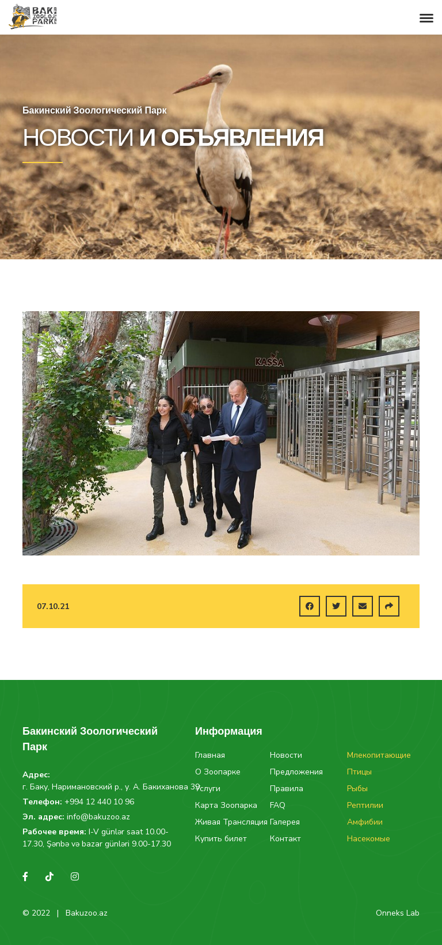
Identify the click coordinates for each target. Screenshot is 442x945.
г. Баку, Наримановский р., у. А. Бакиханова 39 (111, 786)
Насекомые (368, 838)
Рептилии (365, 805)
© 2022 (36, 913)
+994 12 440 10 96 (99, 801)
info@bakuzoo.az (98, 816)
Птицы (359, 771)
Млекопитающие (379, 755)
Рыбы (357, 788)
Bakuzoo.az (87, 913)
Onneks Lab (398, 913)
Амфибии (365, 822)
